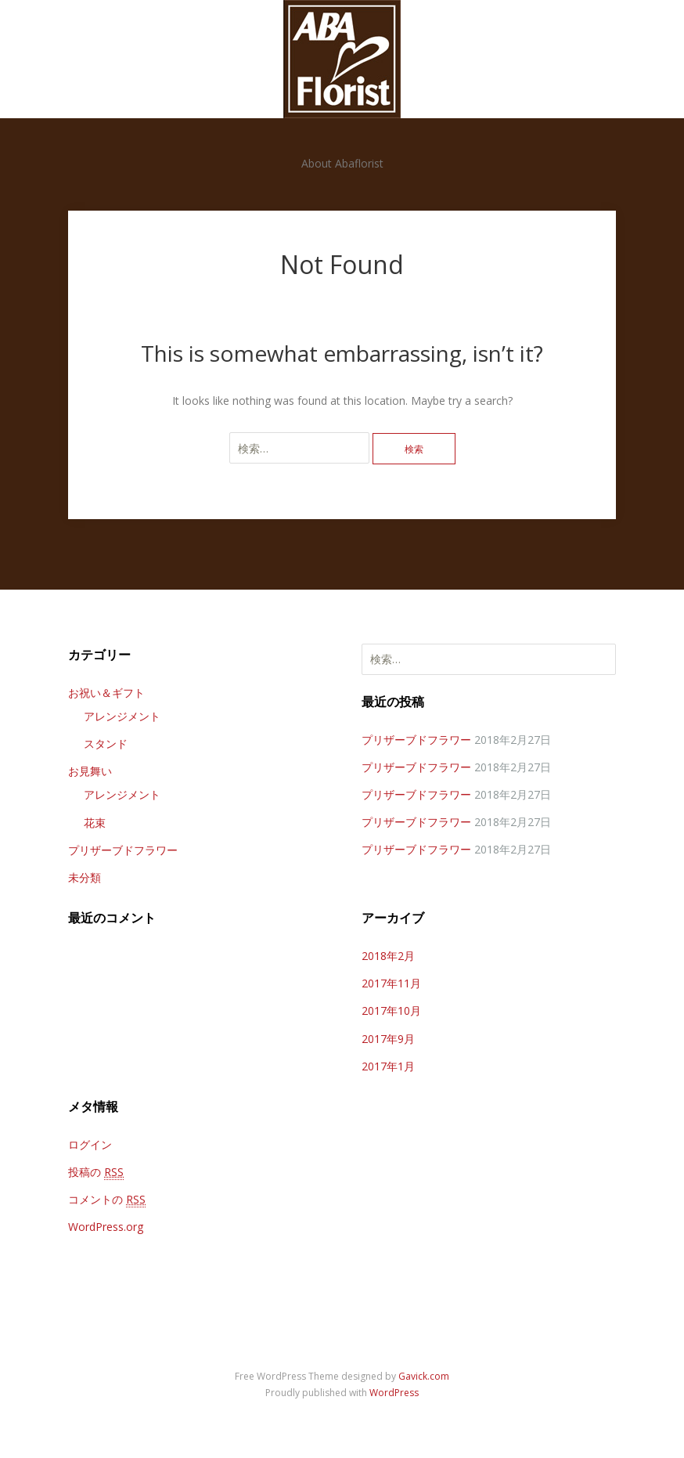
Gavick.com (423, 1376)
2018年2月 (388, 955)
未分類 (84, 877)
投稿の (96, 1172)
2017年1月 (388, 1066)
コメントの (107, 1199)
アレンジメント (122, 716)
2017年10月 (391, 1010)
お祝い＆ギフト (106, 692)
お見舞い (90, 770)
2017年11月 (391, 983)
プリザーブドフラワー (123, 850)
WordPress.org (105, 1226)
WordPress (394, 1392)
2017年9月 (388, 1038)
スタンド (106, 743)
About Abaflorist (342, 163)
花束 (95, 822)
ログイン (90, 1144)
